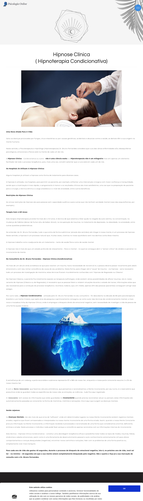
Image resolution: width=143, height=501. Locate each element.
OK (124, 472)
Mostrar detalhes (122, 497)
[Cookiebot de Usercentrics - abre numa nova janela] (14, 496)
